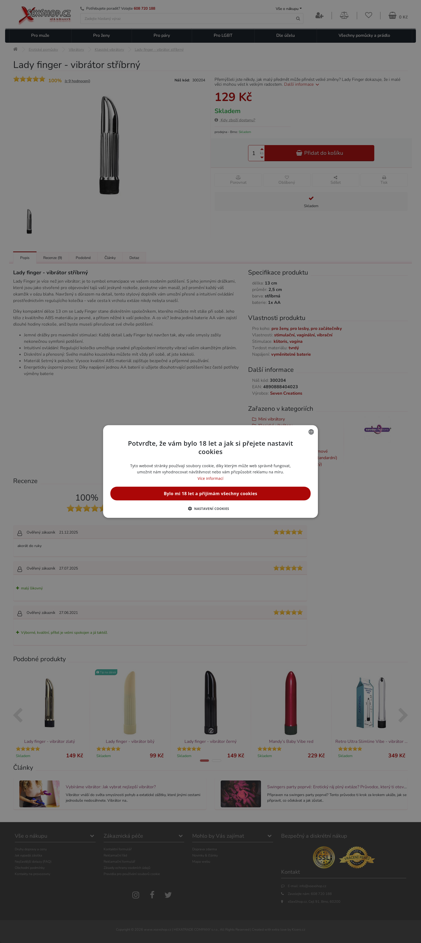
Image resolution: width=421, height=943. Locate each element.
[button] (210, 508)
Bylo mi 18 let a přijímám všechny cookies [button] (210, 493)
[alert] (210, 471)
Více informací (210, 478)
